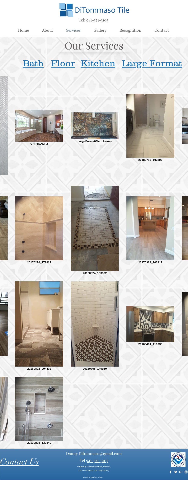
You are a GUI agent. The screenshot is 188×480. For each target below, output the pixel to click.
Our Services (94, 45)
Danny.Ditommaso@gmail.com (94, 453)
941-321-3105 (97, 19)
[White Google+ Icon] (181, 472)
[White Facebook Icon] (170, 472)
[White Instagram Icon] (186, 472)
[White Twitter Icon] (176, 472)
